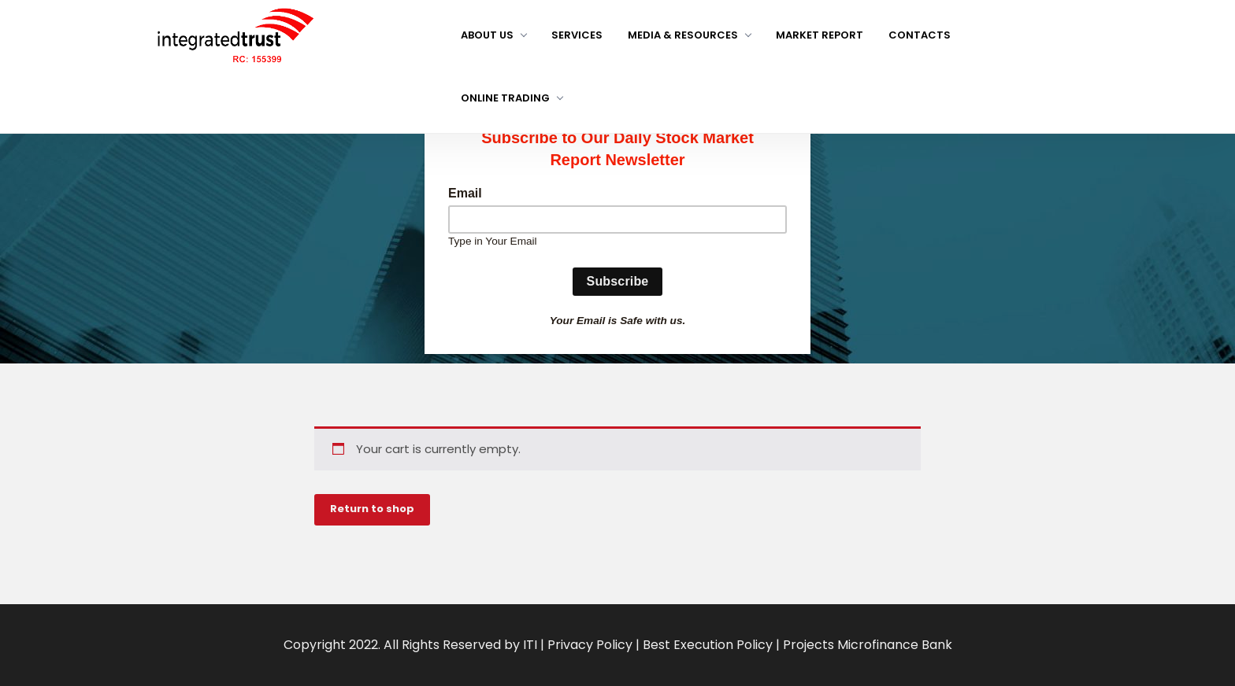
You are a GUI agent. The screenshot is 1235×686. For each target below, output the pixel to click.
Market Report (819, 35)
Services (577, 35)
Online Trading (511, 97)
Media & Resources (689, 35)
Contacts (919, 35)
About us (493, 35)
